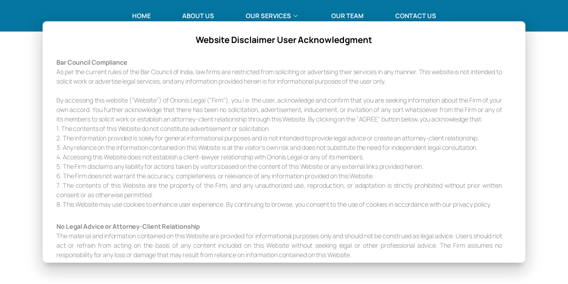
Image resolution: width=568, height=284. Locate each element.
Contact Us (415, 15)
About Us (198, 15)
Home (141, 15)
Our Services (273, 15)
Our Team (347, 15)
